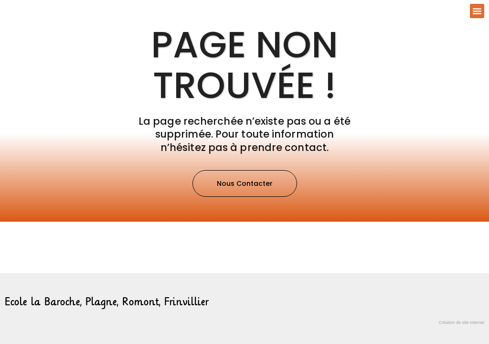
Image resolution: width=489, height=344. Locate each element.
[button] (477, 11)
